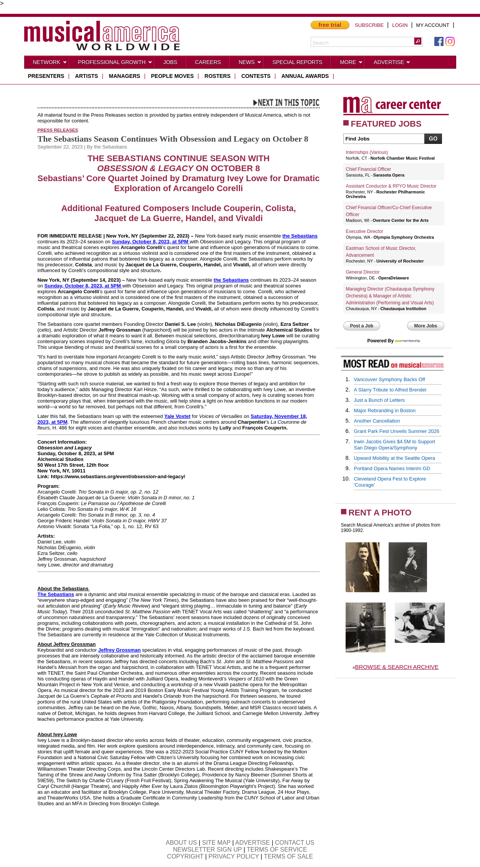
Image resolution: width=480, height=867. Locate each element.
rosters (218, 76)
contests (255, 76)
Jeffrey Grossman (119, 650)
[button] (418, 41)
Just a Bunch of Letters (379, 400)
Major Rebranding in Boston (385, 410)
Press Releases (58, 129)
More (351, 63)
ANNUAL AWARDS (305, 76)
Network (50, 63)
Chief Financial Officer (368, 169)
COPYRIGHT (185, 856)
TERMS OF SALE (288, 856)
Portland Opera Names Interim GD (392, 468)
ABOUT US (181, 842)
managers (125, 76)
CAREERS (208, 62)
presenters (46, 76)
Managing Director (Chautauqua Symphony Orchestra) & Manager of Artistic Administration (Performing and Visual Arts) (390, 296)
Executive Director (364, 231)
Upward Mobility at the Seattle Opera (394, 458)
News (250, 63)
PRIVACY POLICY (234, 856)
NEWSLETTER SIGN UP (207, 849)
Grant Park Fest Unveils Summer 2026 (396, 431)
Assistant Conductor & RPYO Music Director (391, 186)
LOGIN (399, 25)
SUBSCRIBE (369, 25)
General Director (363, 272)
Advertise (392, 63)
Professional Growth (115, 63)
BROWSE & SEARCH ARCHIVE (397, 667)
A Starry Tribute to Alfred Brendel (390, 390)
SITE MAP (216, 842)
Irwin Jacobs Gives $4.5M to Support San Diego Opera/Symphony (394, 445)
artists (86, 76)
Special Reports (297, 62)
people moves (172, 76)
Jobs (170, 62)
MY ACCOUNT (432, 25)
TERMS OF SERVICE (277, 849)
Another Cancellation (377, 421)
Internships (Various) (367, 152)
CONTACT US (294, 842)
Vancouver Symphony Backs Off (389, 379)
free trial (330, 24)
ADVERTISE (252, 842)
